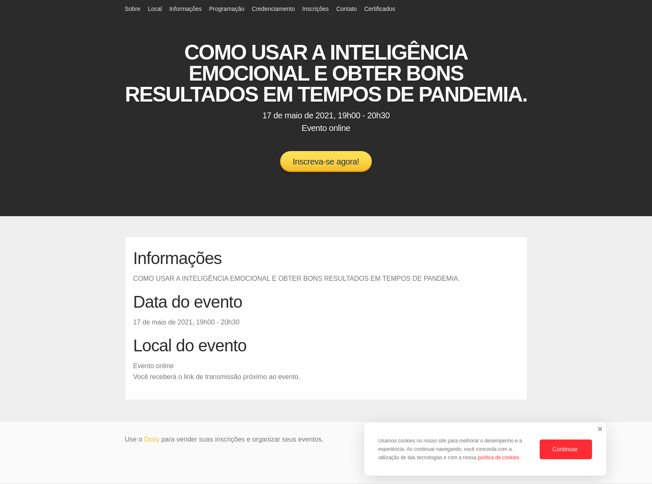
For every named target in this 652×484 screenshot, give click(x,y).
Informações (185, 8)
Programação (226, 8)
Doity (151, 439)
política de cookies (499, 457)
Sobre (132, 8)
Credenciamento (273, 8)
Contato (346, 8)
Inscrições (315, 8)
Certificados (379, 8)
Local (155, 8)
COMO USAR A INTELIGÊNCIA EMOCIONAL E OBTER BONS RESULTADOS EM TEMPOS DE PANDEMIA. (326, 73)
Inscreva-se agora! (326, 161)
